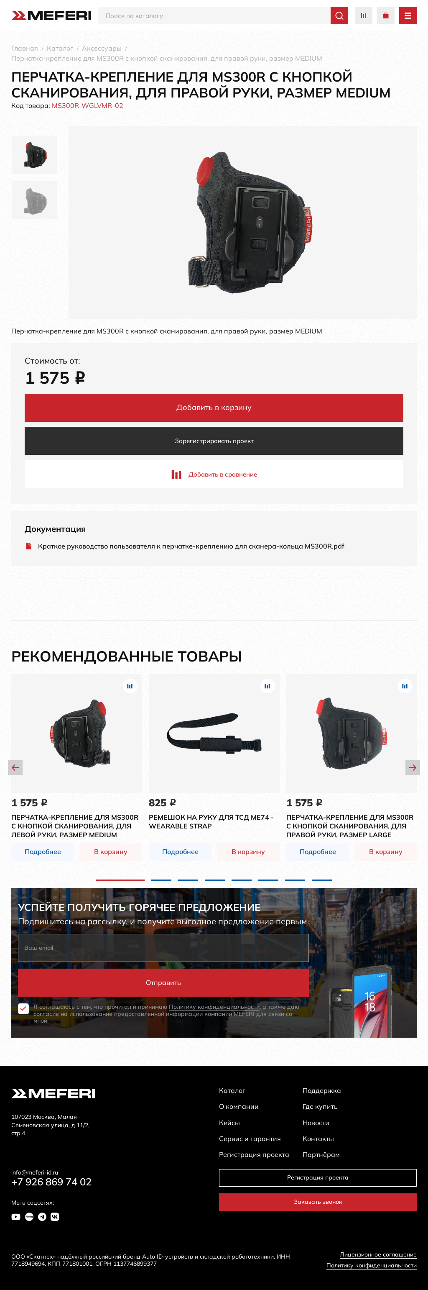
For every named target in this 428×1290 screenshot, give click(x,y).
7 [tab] (295, 880)
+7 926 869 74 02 (51, 1182)
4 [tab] (215, 880)
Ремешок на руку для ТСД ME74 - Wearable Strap (211, 821)
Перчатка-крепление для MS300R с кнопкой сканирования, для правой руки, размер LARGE (349, 826)
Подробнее (43, 851)
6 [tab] (268, 880)
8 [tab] (322, 880)
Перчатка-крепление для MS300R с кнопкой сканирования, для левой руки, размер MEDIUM (74, 826)
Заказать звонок (318, 1201)
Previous (15, 767)
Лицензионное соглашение (378, 1254)
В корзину (110, 851)
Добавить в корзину (214, 407)
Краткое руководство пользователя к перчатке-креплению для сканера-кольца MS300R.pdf (191, 546)
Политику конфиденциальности (214, 1006)
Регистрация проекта (318, 1177)
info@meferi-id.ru (34, 1172)
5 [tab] (242, 880)
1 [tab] (120, 880)
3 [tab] (188, 880)
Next (412, 767)
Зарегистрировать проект (214, 441)
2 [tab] (161, 880)
